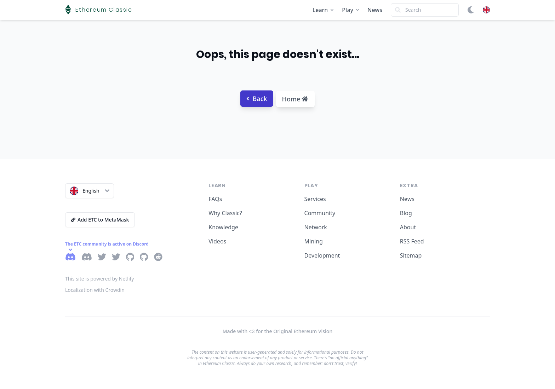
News (374, 10)
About (408, 227)
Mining (313, 241)
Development (322, 255)
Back (256, 98)
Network (315, 227)
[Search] (425, 10)
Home (295, 99)
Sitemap (411, 255)
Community (320, 213)
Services (315, 199)
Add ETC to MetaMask (100, 219)
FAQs (215, 199)
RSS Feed (412, 241)
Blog (406, 213)
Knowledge (223, 227)
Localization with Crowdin (95, 290)
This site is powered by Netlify (99, 278)
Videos (217, 241)
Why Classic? (225, 213)
